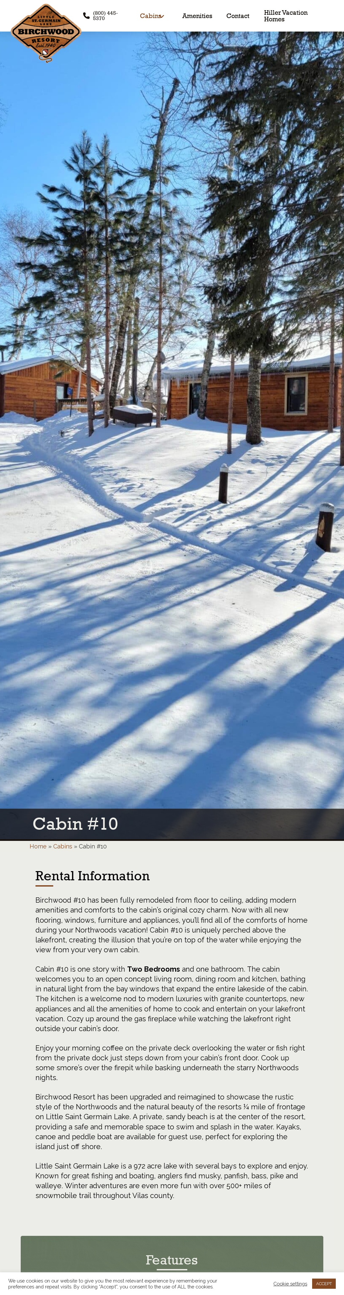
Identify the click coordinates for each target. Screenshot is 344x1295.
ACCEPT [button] (324, 1283)
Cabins (62, 846)
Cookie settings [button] (290, 1283)
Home (38, 846)
